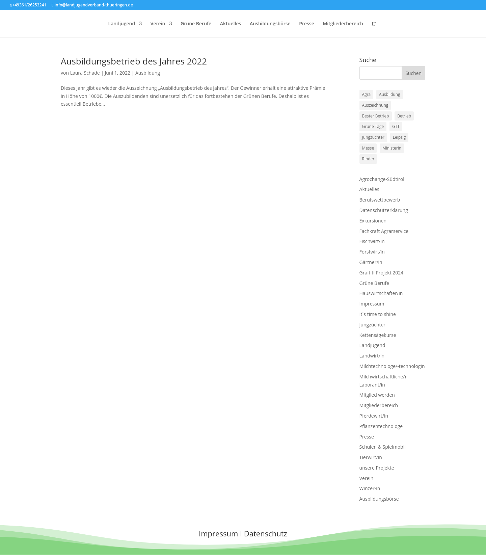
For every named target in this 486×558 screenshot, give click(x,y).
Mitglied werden (377, 395)
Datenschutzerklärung (383, 210)
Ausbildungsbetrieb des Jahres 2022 (134, 61)
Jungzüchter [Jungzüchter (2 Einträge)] (373, 137)
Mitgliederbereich (343, 24)
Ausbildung (147, 73)
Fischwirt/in (372, 241)
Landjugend (121, 24)
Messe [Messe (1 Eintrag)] (368, 148)
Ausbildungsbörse (270, 24)
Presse (306, 24)
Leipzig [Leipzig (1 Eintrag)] (399, 137)
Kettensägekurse (377, 335)
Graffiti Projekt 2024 (381, 272)
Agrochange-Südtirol (381, 179)
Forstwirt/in (372, 251)
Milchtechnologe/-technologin (392, 366)
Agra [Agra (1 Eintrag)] (366, 94)
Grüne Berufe (196, 24)
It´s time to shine (377, 314)
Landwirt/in (372, 355)
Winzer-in (369, 488)
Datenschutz (265, 533)
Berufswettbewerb (379, 199)
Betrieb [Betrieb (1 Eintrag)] (404, 116)
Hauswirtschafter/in (381, 293)
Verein (158, 24)
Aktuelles (230, 24)
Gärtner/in (370, 262)
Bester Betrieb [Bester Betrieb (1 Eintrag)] (375, 116)
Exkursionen (372, 220)
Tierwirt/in (370, 457)
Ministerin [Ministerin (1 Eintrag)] (391, 148)
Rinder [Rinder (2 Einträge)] (368, 159)
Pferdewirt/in (373, 416)
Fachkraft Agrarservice (384, 231)
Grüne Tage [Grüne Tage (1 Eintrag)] (373, 126)
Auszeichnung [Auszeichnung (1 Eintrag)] (375, 105)
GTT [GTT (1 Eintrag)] (396, 126)
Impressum (371, 303)
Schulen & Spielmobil (382, 447)
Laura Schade (85, 73)
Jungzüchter (372, 324)
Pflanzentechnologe (381, 426)
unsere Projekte (376, 467)
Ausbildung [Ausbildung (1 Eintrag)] (389, 94)
